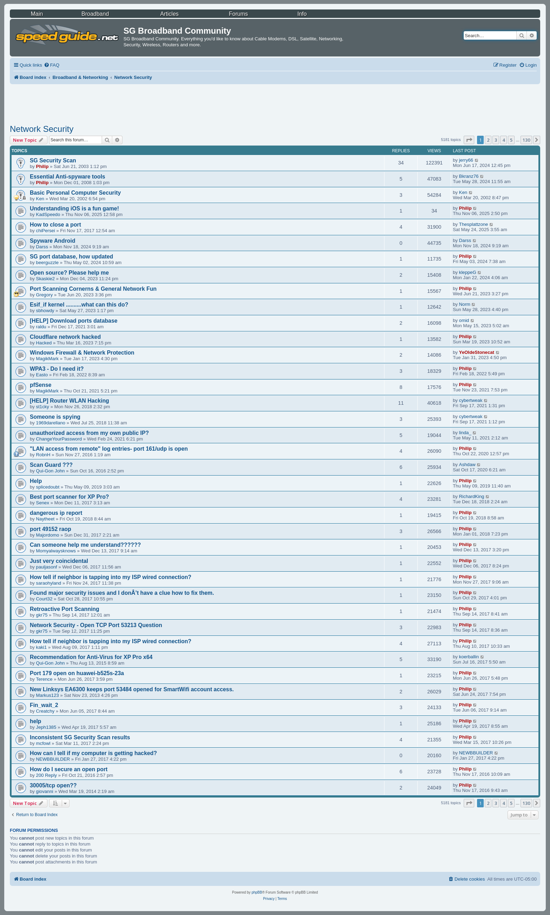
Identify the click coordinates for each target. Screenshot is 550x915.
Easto (42, 374)
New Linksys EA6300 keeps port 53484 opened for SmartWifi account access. (132, 689)
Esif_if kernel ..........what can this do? (79, 305)
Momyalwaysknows (56, 550)
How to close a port (55, 225)
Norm (464, 304)
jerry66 (466, 160)
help (35, 721)
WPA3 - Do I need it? (57, 369)
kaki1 (41, 647)
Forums (238, 14)
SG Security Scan (53, 160)
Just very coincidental (59, 561)
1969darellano (51, 422)
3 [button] (496, 140)
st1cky (42, 406)
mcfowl (43, 743)
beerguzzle (47, 262)
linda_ (465, 432)
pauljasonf (46, 567)
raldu (41, 326)
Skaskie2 (45, 278)
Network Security (41, 129)
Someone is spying (55, 417)
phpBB (256, 892)
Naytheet (45, 519)
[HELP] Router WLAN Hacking (69, 401)
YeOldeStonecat (476, 352)
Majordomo (47, 535)
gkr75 (42, 615)
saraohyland (48, 583)
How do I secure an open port (69, 769)
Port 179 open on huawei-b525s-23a (77, 673)
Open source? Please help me (69, 273)
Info (302, 14)
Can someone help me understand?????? (85, 545)
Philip (42, 166)
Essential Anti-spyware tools (67, 177)
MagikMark (47, 358)
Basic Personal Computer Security (75, 193)
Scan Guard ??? (51, 465)
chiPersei (45, 230)
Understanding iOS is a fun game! (74, 208)
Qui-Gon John (50, 470)
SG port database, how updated (71, 257)
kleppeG (467, 272)
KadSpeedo (48, 214)
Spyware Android (52, 241)
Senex (42, 502)
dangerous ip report (56, 513)
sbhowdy (45, 310)
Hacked (44, 342)
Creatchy (45, 711)
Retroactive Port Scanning (64, 609)
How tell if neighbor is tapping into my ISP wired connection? (111, 577)
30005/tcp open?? (53, 785)
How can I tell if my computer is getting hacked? (93, 753)
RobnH (43, 454)
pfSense (41, 385)
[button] (469, 140)
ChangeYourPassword (59, 439)
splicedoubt (48, 487)
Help (36, 481)
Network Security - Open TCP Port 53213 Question (96, 625)
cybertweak (471, 400)
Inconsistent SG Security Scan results (80, 737)
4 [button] (503, 140)
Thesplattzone (473, 224)
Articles (169, 14)
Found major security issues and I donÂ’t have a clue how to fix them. (122, 593)
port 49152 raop (50, 529)
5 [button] (511, 140)
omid (464, 320)
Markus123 (47, 695)
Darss (42, 246)
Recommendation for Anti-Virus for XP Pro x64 (91, 657)
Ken (40, 198)
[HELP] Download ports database (74, 321)
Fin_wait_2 (44, 705)
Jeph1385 (46, 727)
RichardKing (471, 496)
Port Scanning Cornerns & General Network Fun (93, 289)
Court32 (44, 598)
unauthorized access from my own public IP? (89, 433)
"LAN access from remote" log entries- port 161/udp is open (109, 449)
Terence (44, 679)
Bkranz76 (469, 176)
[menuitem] (51, 65)
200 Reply (46, 775)
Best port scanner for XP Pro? (69, 497)
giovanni (44, 791)
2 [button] (488, 140)
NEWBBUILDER (53, 759)
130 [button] (526, 140)
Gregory (44, 294)
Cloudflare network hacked (65, 337)
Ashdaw (467, 464)
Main (37, 14)
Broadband (95, 14)
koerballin (469, 656)
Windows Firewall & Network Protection (82, 353)
